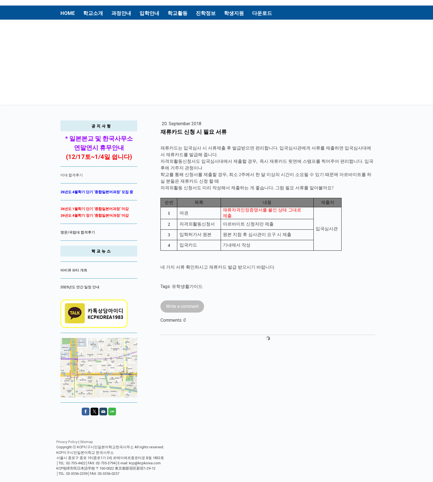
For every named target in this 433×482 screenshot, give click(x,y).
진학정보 (206, 13)
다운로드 (262, 13)
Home (67, 13)
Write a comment (182, 306)
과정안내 (121, 13)
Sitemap (86, 442)
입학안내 (149, 13)
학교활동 (178, 13)
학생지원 (234, 13)
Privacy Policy (67, 442)
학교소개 (93, 13)
